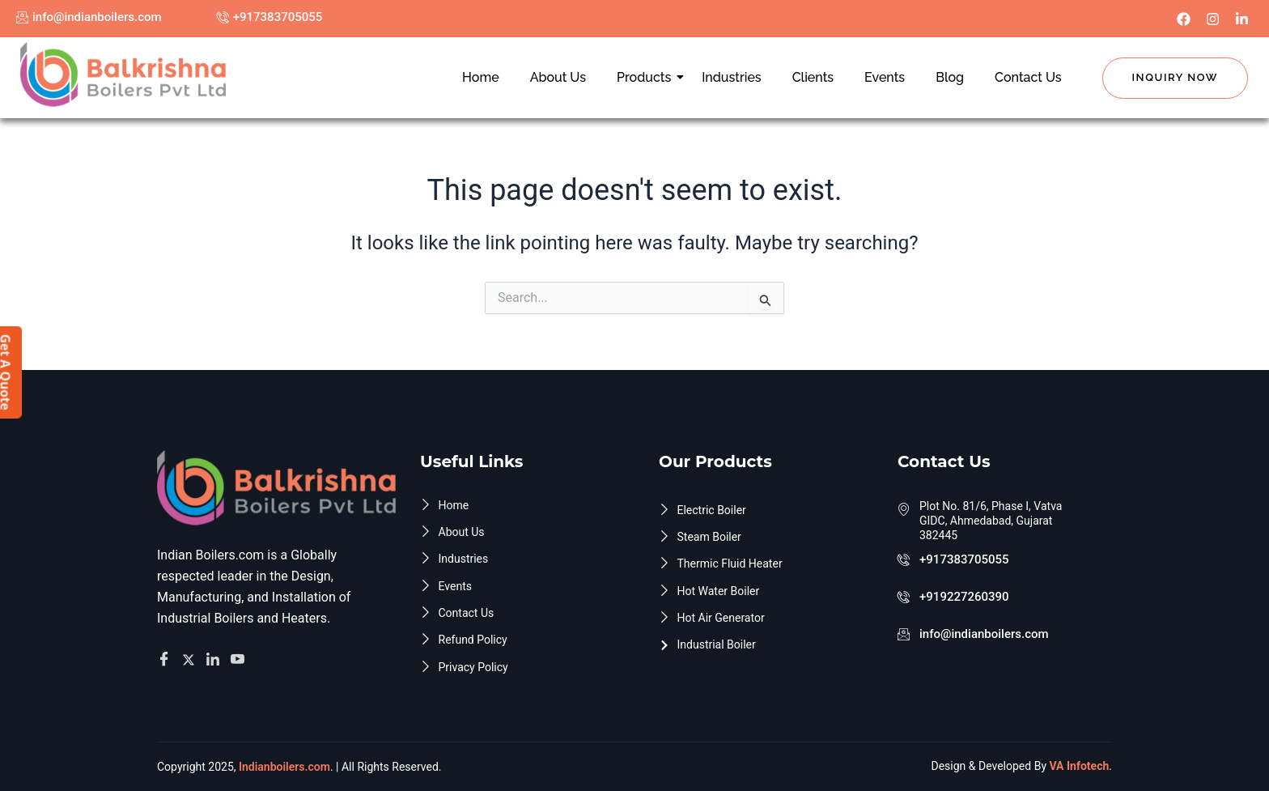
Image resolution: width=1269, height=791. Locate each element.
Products (647, 77)
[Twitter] (191, 655)
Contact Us (1028, 77)
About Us (558, 77)
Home (480, 77)
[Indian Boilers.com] (123, 74)
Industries (731, 77)
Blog (950, 77)
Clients (813, 77)
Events (884, 77)
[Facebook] (166, 656)
